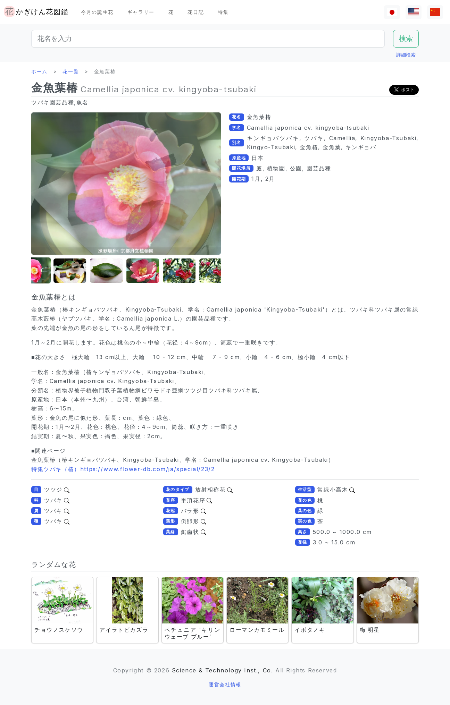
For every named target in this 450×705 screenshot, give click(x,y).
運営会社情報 (225, 684)
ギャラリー (141, 12)
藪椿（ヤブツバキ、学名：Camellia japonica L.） (114, 318)
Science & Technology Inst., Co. (222, 670)
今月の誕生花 (97, 12)
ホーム (39, 71)
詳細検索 (406, 55)
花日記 (196, 12)
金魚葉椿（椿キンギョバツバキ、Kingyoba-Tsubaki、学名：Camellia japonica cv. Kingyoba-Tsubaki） (182, 459)
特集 (223, 12)
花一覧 (70, 71)
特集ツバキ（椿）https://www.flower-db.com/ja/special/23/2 (123, 469)
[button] (48, 270)
